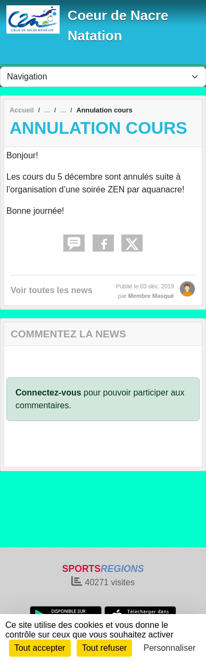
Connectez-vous (48, 392)
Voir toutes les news (52, 290)
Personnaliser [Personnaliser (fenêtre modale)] (170, 647)
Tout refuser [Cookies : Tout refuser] (104, 647)
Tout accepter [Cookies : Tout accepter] (39, 647)
